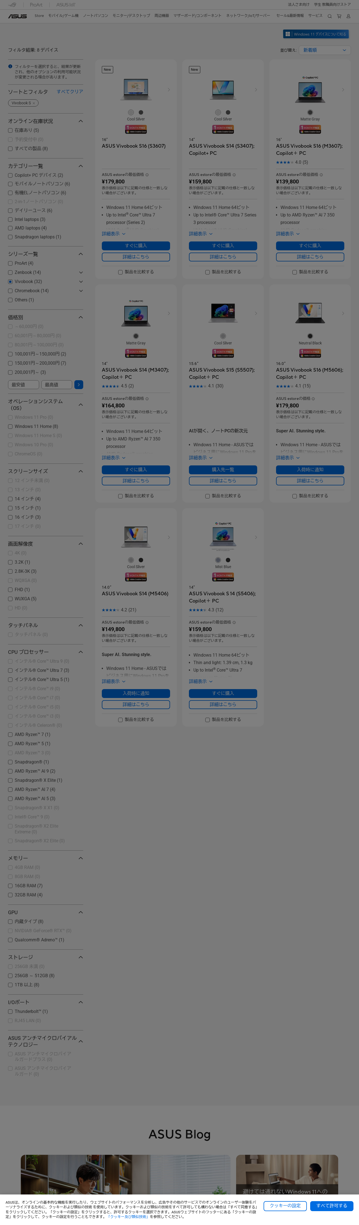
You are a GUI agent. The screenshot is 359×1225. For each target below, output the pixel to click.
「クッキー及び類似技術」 (128, 1217)
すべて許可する (331, 1206)
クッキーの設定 (285, 1206)
